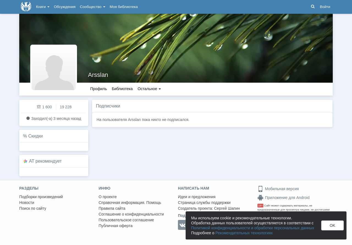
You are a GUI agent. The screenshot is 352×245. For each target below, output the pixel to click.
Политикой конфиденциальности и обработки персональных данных (252, 228)
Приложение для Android (283, 198)
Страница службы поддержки (204, 202)
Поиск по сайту (32, 208)
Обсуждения (64, 7)
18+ (260, 205)
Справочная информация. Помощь (130, 202)
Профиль (98, 89)
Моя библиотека (124, 7)
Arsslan (98, 74)
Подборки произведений (41, 197)
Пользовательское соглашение (126, 220)
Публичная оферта (116, 226)
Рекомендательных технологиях (244, 233)
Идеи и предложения (197, 197)
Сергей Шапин (227, 208)
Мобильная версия (278, 189)
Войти (325, 7)
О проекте (108, 197)
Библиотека (122, 89)
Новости (26, 202)
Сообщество (92, 7)
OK (332, 225)
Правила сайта (112, 208)
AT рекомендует (45, 161)
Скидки (35, 136)
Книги (43, 7)
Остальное (149, 89)
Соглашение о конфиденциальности (131, 214)
